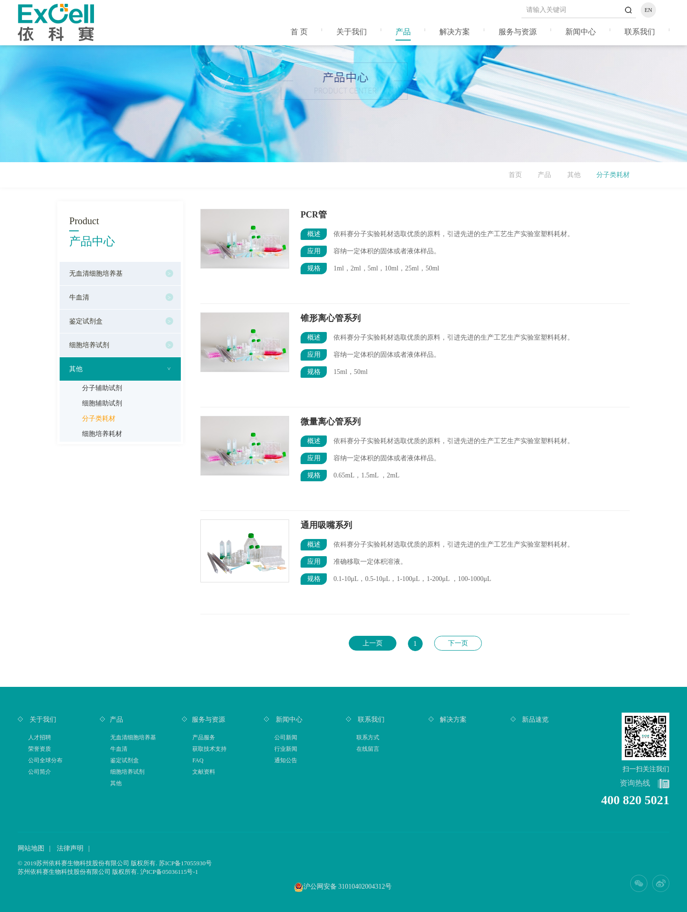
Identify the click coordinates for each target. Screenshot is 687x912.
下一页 (458, 643)
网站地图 (31, 848)
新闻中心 (580, 32)
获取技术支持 (209, 749)
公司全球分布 (45, 760)
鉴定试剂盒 (86, 321)
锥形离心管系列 (331, 318)
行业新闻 (285, 749)
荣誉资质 (39, 749)
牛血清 (79, 297)
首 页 (299, 32)
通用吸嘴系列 (326, 525)
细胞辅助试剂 (102, 403)
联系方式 (367, 737)
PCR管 (314, 214)
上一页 (373, 643)
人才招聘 (39, 737)
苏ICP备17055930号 (185, 863)
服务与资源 (518, 32)
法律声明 (70, 848)
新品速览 (534, 719)
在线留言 (367, 749)
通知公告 (285, 760)
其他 (574, 174)
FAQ (197, 760)
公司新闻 (285, 737)
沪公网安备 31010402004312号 (347, 886)
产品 (403, 32)
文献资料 (203, 771)
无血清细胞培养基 (96, 273)
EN (648, 10)
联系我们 (640, 32)
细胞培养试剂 (89, 345)
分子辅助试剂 (102, 388)
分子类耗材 (98, 418)
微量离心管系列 (331, 421)
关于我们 (351, 32)
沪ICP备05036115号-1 (169, 871)
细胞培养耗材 (102, 433)
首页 (515, 174)
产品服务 (203, 737)
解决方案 (454, 32)
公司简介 (39, 771)
